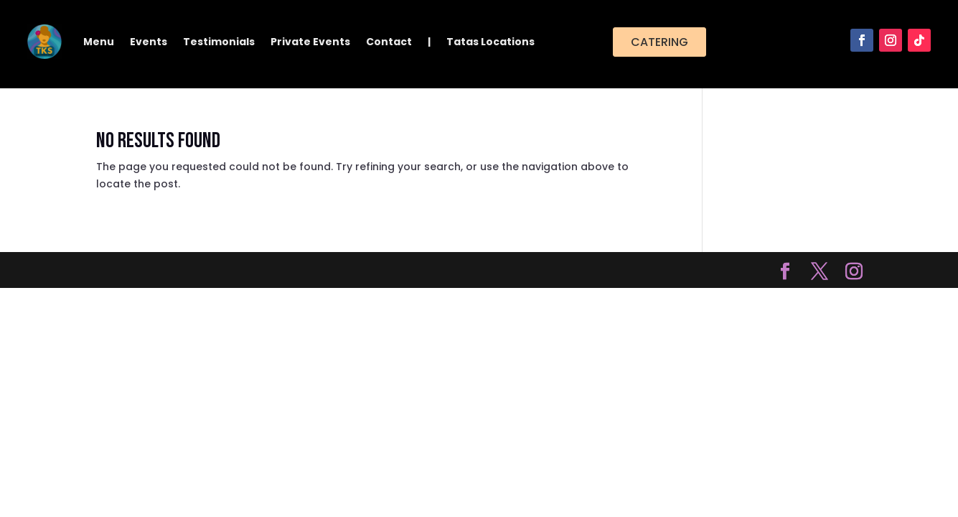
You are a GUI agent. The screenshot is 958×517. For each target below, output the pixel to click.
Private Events (310, 41)
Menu (98, 41)
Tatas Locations (490, 41)
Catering (659, 42)
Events (148, 41)
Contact (389, 41)
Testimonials (219, 41)
